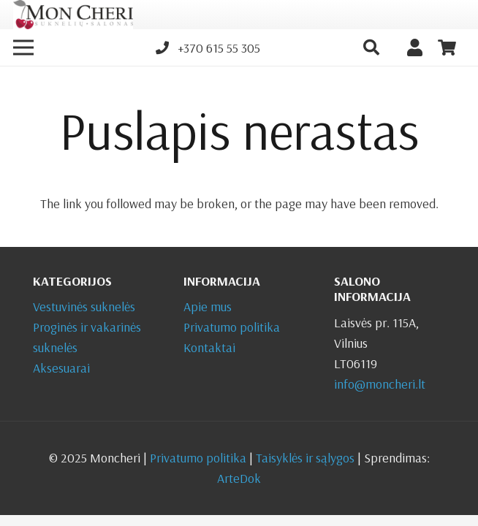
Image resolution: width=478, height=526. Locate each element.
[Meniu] (24, 47)
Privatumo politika (231, 327)
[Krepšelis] (447, 47)
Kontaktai (209, 347)
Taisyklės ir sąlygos (305, 457)
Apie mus (207, 306)
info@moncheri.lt (379, 384)
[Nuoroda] (73, 14)
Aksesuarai (61, 367)
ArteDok (239, 478)
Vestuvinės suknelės (84, 306)
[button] (370, 47)
